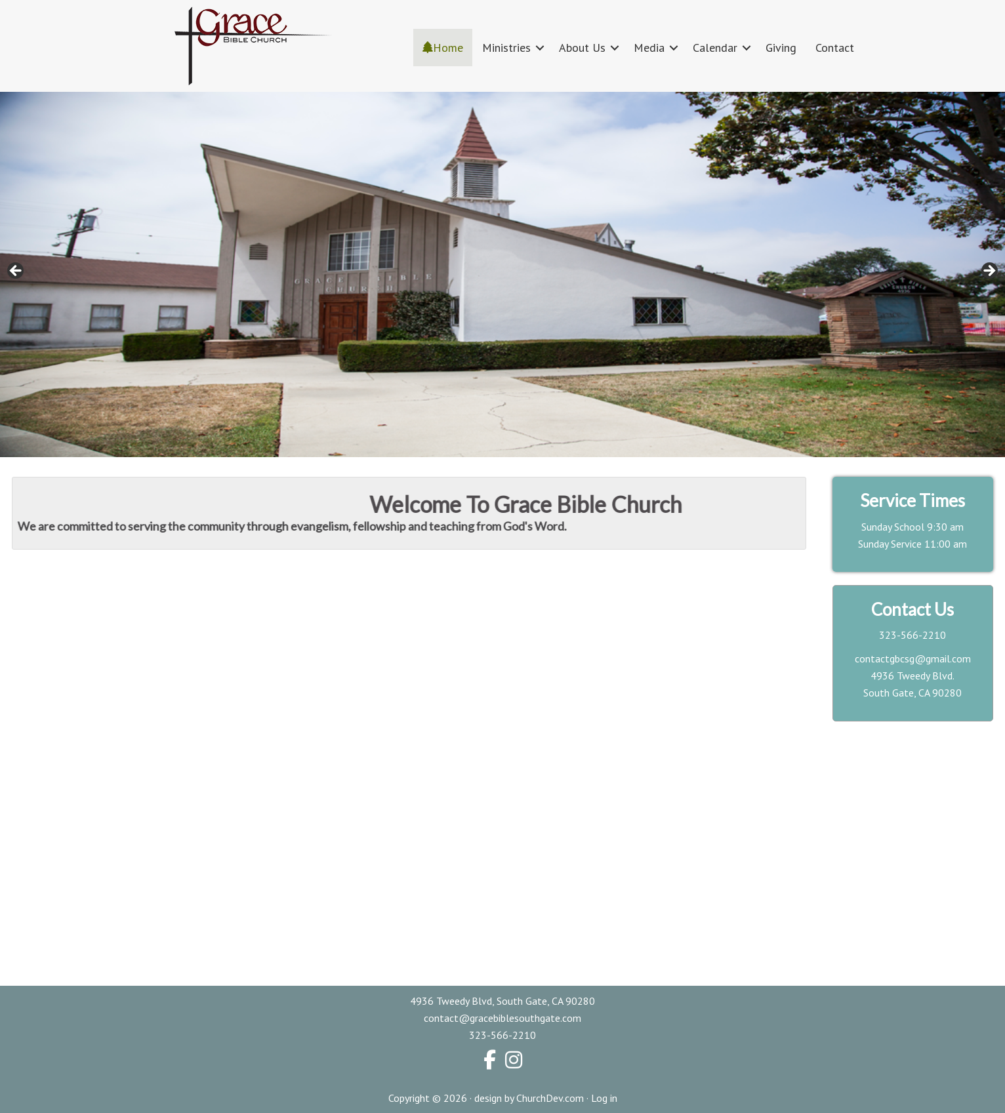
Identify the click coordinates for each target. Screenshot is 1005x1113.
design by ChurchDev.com (529, 1097)
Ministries (506, 47)
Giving (781, 47)
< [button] (16, 271)
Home (442, 47)
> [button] (988, 271)
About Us (582, 47)
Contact (834, 47)
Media (649, 47)
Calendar (715, 47)
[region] (502, 274)
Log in (604, 1097)
